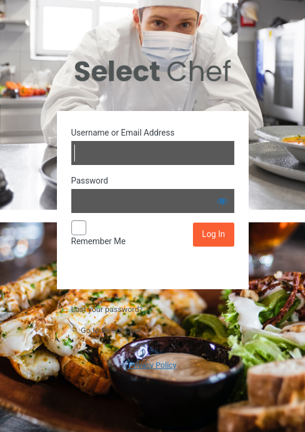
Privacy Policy (152, 365)
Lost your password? (107, 309)
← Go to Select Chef (106, 330)
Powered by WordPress (153, 71)
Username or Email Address (123, 132)
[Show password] (222, 201)
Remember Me (98, 241)
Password (89, 180)
